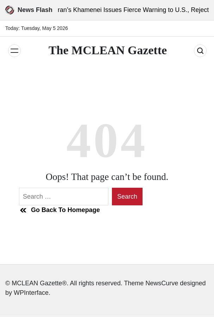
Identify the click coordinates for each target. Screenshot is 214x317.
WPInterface (31, 292)
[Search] (200, 51)
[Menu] (14, 51)
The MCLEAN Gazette (108, 50)
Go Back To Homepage (59, 210)
